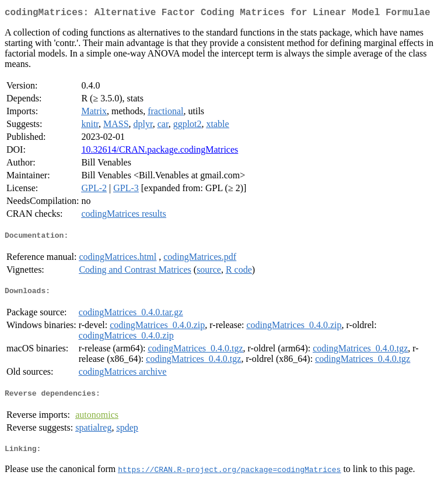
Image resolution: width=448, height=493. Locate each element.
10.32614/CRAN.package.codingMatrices (159, 152)
